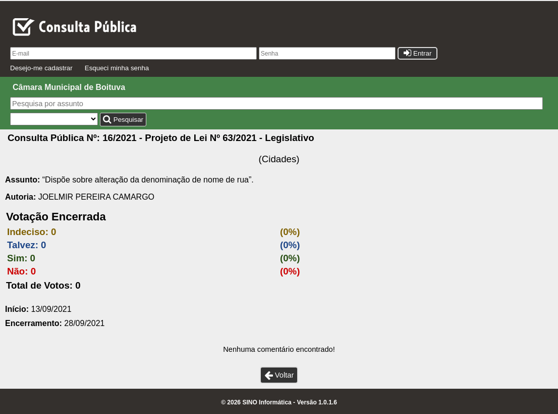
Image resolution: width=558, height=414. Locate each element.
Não (16, 271)
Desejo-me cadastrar (41, 68)
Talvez (21, 245)
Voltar (279, 375)
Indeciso (26, 231)
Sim (15, 258)
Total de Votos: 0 (43, 285)
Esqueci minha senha (117, 68)
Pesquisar (123, 119)
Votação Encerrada (56, 216)
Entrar (417, 53)
